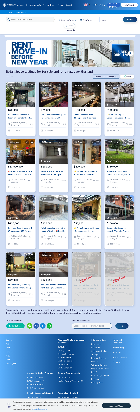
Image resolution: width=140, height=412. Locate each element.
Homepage (20, 5)
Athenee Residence (66, 353)
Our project (11, 363)
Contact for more (14, 320)
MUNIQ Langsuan (65, 367)
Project (61, 5)
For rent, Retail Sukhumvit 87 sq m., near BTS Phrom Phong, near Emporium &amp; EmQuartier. (20, 231)
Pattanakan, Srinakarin (68, 393)
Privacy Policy (118, 347)
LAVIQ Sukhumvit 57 (35, 381)
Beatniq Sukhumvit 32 (36, 377)
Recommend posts (33, 5)
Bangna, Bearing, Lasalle (69, 373)
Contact (69, 5)
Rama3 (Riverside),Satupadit (40, 393)
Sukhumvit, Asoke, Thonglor (40, 373)
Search (130, 19)
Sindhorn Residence (66, 360)
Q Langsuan (63, 364)
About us (117, 352)
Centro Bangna (64, 377)
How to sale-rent (120, 357)
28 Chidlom (62, 347)
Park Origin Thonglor (36, 387)
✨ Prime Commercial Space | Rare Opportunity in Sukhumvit (86, 231)
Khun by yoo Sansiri (35, 384)
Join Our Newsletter (81, 320)
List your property (113, 5)
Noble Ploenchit (64, 357)
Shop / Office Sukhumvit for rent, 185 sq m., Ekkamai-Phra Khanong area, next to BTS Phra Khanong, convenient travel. (53, 288)
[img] (74, 24)
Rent (8, 347)
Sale (8, 344)
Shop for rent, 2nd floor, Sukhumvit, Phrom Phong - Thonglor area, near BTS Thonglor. (20, 288)
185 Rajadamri (64, 350)
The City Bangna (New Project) (70, 381)
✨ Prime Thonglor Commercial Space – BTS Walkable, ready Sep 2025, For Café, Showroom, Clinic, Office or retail (119, 118)
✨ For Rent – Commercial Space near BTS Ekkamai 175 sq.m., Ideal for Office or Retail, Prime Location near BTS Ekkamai (86, 174)
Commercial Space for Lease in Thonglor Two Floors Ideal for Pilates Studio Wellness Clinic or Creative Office (118, 231)
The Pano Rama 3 (34, 397)
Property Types (49, 5)
